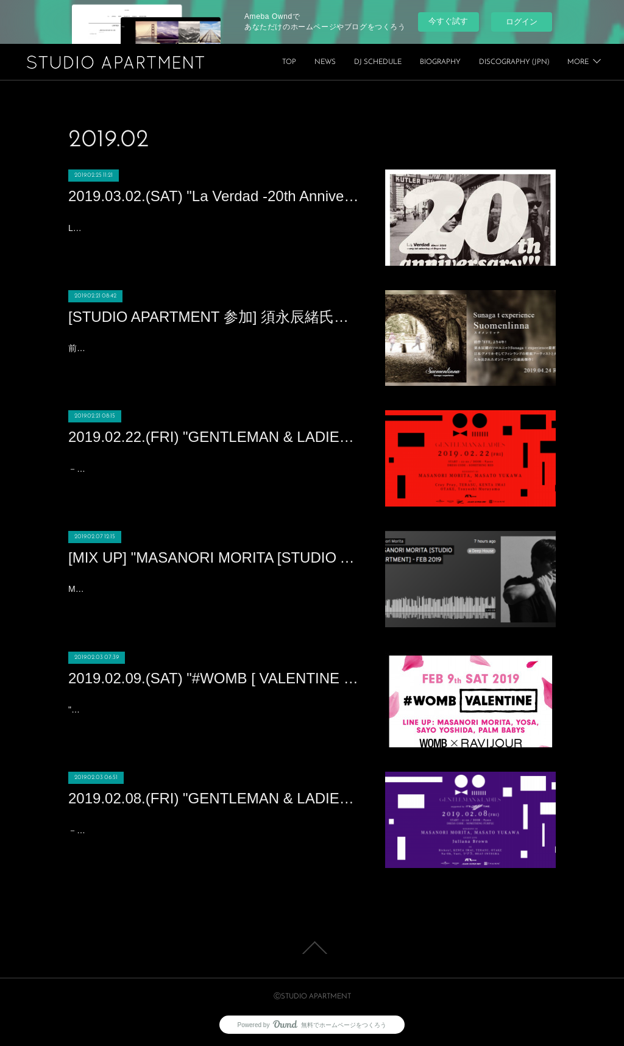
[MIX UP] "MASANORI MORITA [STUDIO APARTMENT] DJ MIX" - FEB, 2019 (214, 557)
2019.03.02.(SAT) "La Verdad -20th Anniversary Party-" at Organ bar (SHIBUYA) (214, 196)
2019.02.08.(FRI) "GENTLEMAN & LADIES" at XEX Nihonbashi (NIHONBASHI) (214, 798)
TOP (377, 62)
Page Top (312, 948)
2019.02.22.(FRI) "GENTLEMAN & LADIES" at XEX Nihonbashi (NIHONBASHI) (214, 437)
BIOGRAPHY (528, 62)
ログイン (521, 21)
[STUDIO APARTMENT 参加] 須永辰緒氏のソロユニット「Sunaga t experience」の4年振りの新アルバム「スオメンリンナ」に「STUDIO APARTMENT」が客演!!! (214, 316)
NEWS (413, 62)
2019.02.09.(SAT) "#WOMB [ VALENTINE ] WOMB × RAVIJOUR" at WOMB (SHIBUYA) (214, 678)
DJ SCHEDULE (466, 62)
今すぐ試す (448, 21)
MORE (578, 62)
